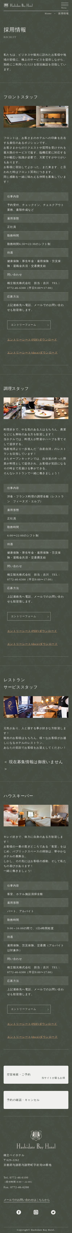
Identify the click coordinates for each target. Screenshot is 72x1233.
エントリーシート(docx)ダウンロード (32, 352)
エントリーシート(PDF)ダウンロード (32, 339)
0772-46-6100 (19, 1177)
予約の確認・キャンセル (23, 1099)
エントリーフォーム (23, 324)
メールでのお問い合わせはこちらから (27, 1199)
